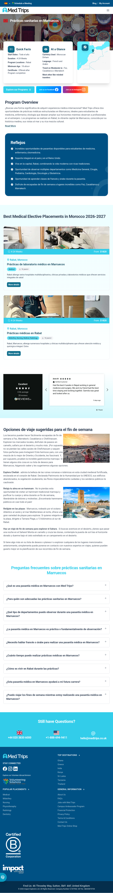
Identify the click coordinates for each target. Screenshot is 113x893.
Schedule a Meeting (22, 3)
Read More (10, 126)
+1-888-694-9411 (56, 737)
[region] (76, 389)
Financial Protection (66, 810)
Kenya (60, 772)
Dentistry (7, 814)
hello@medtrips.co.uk (93, 738)
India (60, 768)
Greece (61, 764)
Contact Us (62, 822)
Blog (94, 3)
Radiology (7, 810)
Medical (6, 795)
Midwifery (7, 798)
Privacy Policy (64, 814)
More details (13, 284)
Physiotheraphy (9, 806)
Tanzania (62, 780)
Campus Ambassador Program (71, 806)
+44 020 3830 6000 (19, 737)
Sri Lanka (62, 776)
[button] (46, 389)
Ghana (60, 760)
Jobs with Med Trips (66, 802)
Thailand (61, 784)
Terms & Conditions (66, 818)
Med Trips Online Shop (67, 826)
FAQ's (60, 798)
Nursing (6, 802)
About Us (62, 795)
